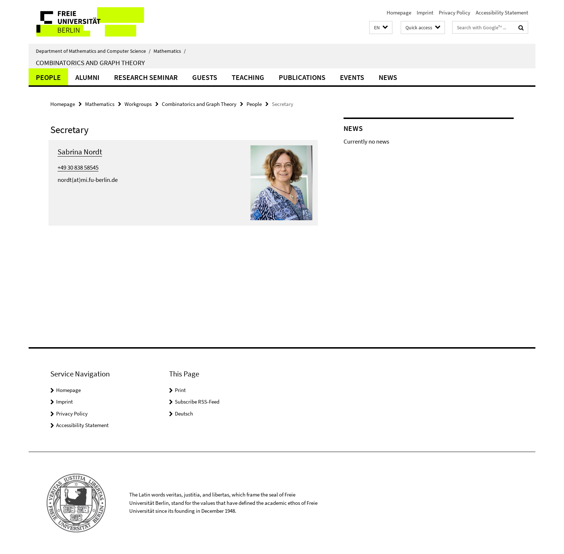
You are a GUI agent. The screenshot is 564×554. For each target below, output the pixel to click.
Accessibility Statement (502, 12)
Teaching (248, 77)
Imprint (425, 12)
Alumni (87, 77)
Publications (302, 77)
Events (352, 77)
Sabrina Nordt (80, 152)
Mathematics (169, 51)
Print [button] (180, 390)
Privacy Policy (454, 12)
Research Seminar (146, 77)
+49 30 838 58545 (78, 167)
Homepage (399, 12)
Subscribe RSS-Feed (197, 401)
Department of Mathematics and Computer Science (93, 51)
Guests (204, 77)
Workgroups (138, 104)
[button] (380, 27)
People (48, 77)
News (388, 77)
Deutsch (184, 413)
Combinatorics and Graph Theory (90, 62)
